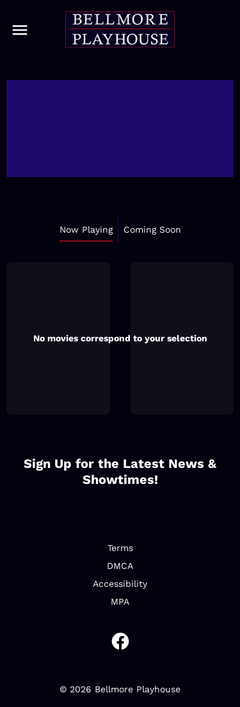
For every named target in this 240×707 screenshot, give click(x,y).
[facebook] (120, 641)
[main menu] (19, 30)
